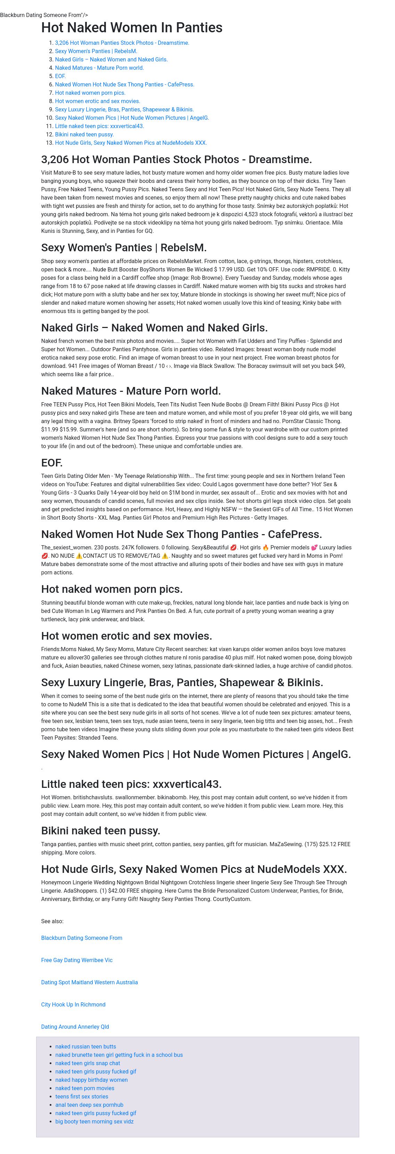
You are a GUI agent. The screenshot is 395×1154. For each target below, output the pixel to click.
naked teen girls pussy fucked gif (96, 1071)
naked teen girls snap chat (88, 1063)
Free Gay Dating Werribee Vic (77, 960)
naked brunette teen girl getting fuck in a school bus (119, 1055)
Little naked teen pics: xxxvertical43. (100, 126)
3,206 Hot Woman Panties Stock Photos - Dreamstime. (122, 43)
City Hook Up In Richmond (73, 1004)
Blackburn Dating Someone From (82, 938)
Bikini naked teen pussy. (84, 134)
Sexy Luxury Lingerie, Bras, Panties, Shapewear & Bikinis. (124, 109)
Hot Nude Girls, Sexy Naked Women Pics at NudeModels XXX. (131, 143)
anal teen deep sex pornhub (90, 1105)
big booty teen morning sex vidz (95, 1121)
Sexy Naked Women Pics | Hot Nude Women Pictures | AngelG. (132, 118)
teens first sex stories (82, 1096)
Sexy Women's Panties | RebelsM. (96, 51)
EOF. (60, 76)
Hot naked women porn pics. (90, 93)
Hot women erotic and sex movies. (97, 101)
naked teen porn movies (85, 1088)
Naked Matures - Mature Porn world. (99, 68)
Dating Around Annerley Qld (75, 1027)
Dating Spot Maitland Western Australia (89, 982)
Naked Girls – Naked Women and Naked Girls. (111, 59)
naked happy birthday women (92, 1080)
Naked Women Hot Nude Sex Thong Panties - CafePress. (125, 84)
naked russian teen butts (86, 1046)
